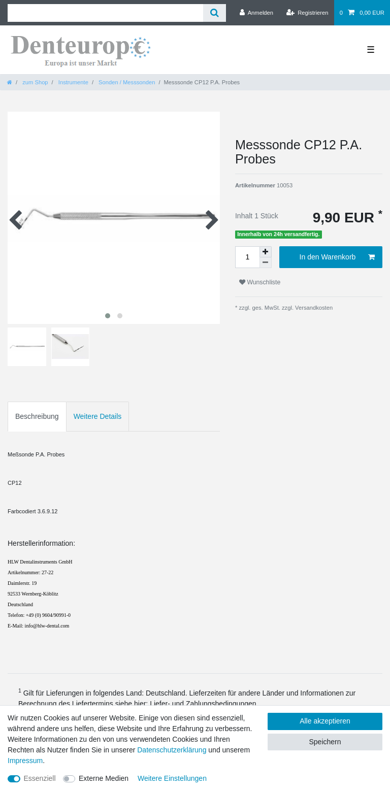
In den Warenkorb (337, 257)
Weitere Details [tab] (98, 416)
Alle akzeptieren (325, 721)
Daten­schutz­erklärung (171, 750)
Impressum (25, 760)
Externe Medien (103, 778)
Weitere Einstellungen (172, 778)
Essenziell (40, 778)
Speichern (325, 742)
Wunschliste (259, 282)
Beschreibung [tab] (37, 416)
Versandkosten (313, 308)
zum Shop (34, 82)
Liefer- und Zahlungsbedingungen (203, 704)
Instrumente (72, 82)
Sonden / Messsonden (126, 82)
